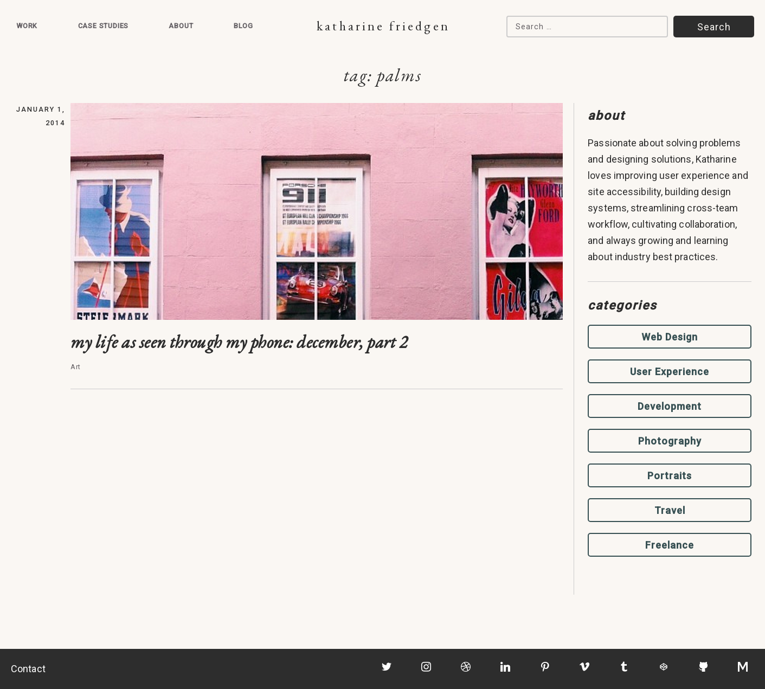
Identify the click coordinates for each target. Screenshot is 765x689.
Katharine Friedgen (383, 25)
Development (670, 406)
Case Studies (103, 26)
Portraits (669, 475)
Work (26, 26)
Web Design (669, 337)
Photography (670, 441)
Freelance (669, 545)
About (181, 26)
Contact (28, 668)
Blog (243, 26)
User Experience (669, 371)
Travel (669, 510)
